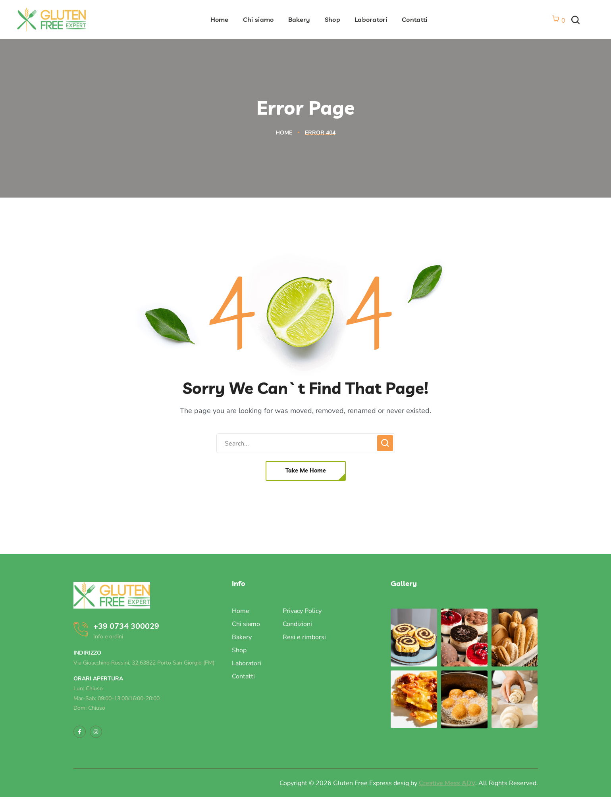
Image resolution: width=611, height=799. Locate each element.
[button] (575, 20)
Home (284, 132)
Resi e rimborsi (304, 637)
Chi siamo (246, 624)
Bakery (242, 637)
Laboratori (246, 663)
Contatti (243, 676)
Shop (239, 650)
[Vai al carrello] (558, 21)
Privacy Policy (302, 611)
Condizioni (297, 624)
